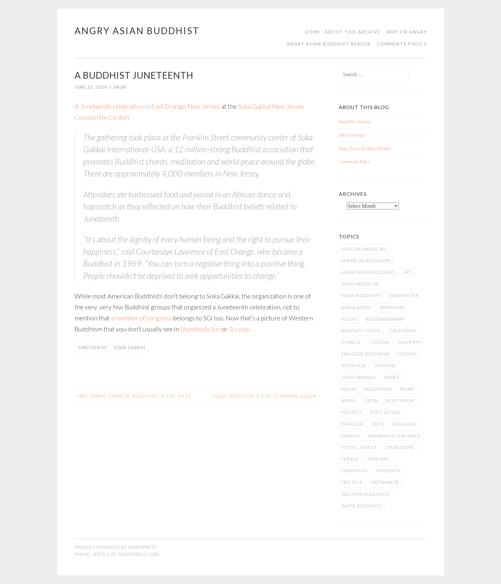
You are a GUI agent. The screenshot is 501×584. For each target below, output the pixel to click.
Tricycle (239, 329)
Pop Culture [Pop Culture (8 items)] (385, 412)
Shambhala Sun (200, 329)
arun (120, 87)
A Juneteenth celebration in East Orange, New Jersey (147, 106)
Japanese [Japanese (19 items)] (385, 365)
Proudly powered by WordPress (115, 547)
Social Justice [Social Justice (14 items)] (359, 447)
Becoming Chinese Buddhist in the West (133, 396)
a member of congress (141, 318)
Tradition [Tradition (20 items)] (388, 470)
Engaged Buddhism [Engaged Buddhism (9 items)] (365, 354)
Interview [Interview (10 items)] (353, 365)
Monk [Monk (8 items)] (407, 389)
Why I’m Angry (406, 32)
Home (312, 32)
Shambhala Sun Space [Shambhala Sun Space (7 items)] (394, 435)
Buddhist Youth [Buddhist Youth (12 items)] (361, 330)
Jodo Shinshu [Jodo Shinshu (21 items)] (358, 377)
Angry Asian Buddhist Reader (329, 43)
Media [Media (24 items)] (348, 389)
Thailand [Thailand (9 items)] (378, 459)
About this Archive (352, 32)
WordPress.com (138, 554)
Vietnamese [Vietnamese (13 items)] (385, 482)
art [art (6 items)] (407, 272)
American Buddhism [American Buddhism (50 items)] (365, 260)
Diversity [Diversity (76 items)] (409, 342)
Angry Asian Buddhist (137, 30)
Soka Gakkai (129, 347)
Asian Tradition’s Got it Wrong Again (266, 396)
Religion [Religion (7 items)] (404, 424)
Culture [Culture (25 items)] (379, 342)
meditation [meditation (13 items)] (378, 389)
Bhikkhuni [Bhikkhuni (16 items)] (392, 307)
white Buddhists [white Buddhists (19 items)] (362, 505)
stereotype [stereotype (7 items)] (400, 447)
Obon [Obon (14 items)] (371, 400)
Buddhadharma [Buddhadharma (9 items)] (385, 319)
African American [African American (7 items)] (363, 249)
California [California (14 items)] (402, 330)
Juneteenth (91, 347)
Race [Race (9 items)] (379, 424)
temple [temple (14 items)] (350, 459)
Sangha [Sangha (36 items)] (350, 435)
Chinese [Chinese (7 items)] (351, 342)
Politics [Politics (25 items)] (351, 412)
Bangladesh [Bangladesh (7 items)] (356, 307)
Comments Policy (402, 43)
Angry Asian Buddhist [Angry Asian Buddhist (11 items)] (368, 272)
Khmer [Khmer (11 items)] (392, 377)
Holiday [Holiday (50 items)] (407, 354)
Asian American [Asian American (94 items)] (360, 284)
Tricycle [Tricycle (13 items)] (352, 482)
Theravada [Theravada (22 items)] (354, 470)
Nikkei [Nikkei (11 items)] (348, 400)
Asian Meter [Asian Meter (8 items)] (404, 295)
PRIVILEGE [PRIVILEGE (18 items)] (352, 424)
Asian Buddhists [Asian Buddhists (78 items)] (361, 295)
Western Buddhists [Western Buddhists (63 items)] (365, 494)
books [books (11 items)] (349, 319)
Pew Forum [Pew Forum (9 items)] (400, 400)
